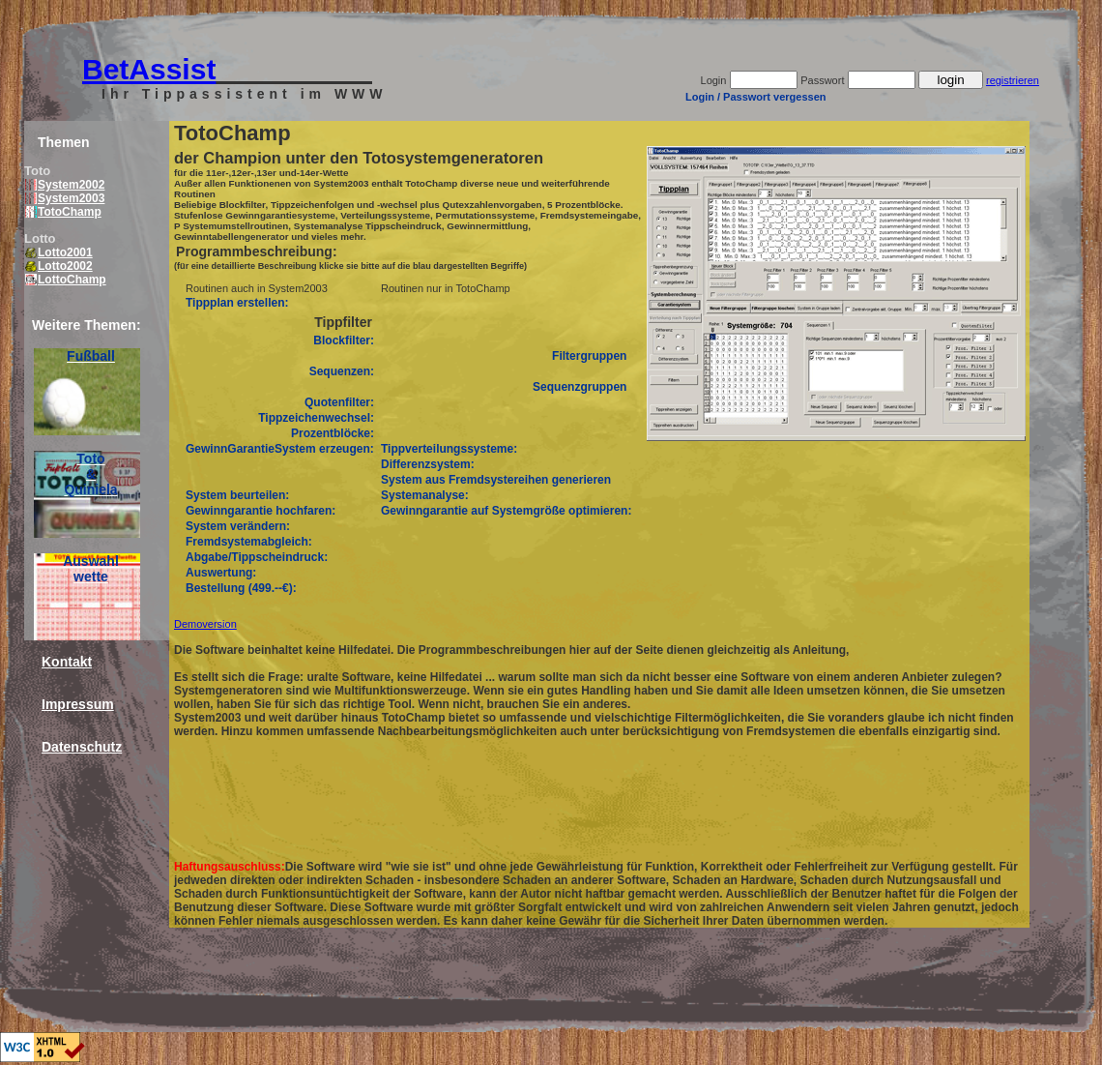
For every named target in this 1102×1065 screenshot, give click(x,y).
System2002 (64, 185)
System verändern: (238, 526)
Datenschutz (82, 746)
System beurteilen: (237, 495)
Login (714, 80)
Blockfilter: (343, 340)
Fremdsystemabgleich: (249, 541)
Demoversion (205, 624)
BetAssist (149, 69)
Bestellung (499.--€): (241, 588)
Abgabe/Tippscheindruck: (257, 557)
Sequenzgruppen (579, 387)
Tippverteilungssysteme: (449, 449)
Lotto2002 (59, 266)
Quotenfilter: (339, 402)
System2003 (64, 198)
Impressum (78, 704)
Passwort (822, 80)
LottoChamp (65, 279)
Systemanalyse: (425, 495)
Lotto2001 (59, 252)
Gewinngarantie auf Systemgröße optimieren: (506, 511)
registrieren (1012, 80)
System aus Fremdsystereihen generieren (496, 480)
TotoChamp (63, 212)
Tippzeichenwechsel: (316, 418)
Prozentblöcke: (332, 433)
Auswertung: (221, 572)
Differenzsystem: (428, 464)
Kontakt (67, 661)
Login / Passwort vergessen (755, 97)
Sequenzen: (341, 371)
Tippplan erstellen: (237, 303)
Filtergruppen (589, 356)
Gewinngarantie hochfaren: (260, 511)
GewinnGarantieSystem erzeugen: (280, 449)
